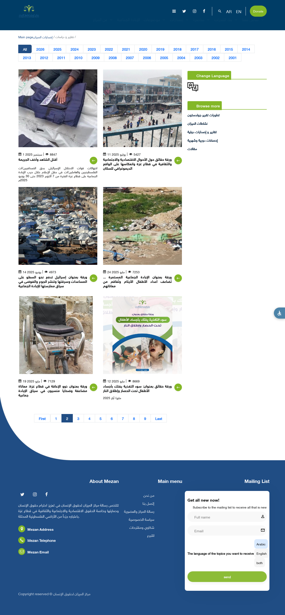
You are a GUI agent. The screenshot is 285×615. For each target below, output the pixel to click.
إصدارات (179, 23)
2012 (44, 57)
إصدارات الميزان (43, 36)
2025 (57, 49)
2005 (164, 57)
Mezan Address (36, 533)
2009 (96, 57)
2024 (75, 49)
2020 (143, 49)
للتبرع (150, 539)
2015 (229, 49)
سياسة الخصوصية (141, 523)
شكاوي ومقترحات (141, 531)
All (25, 49)
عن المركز (103, 23)
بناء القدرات (226, 23)
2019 (160, 49)
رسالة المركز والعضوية (139, 515)
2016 (212, 49)
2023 (92, 49)
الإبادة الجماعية (128, 23)
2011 (61, 57)
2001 (233, 57)
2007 (130, 57)
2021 (126, 49)
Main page (25, 36)
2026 (40, 49)
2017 (195, 49)
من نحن (148, 499)
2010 (78, 57)
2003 (198, 57)
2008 (113, 57)
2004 (181, 57)
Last (158, 418)
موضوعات (155, 23)
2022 (109, 49)
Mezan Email (33, 555)
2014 (246, 49)
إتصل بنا (148, 507)
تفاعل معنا (253, 23)
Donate (258, 11)
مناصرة (202, 23)
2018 (177, 49)
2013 (27, 57)
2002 (216, 57)
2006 (147, 57)
